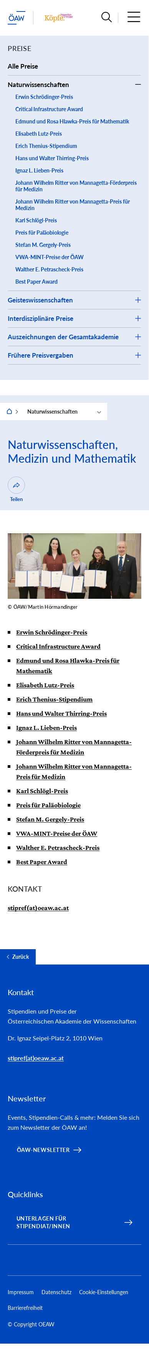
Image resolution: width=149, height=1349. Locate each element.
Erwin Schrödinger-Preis (44, 97)
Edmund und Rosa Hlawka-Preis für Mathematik (72, 121)
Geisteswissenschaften (40, 300)
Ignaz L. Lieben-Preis (39, 170)
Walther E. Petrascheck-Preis (49, 269)
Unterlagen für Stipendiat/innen (43, 1222)
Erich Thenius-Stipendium (46, 146)
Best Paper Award (36, 281)
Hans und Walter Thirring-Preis (52, 158)
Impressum (21, 1292)
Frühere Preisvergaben (40, 355)
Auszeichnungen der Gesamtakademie (63, 337)
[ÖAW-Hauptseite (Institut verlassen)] (16, 18)
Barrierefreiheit (25, 1308)
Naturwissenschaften (38, 85)
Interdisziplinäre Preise (40, 318)
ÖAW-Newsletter (43, 1150)
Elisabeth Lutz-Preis (38, 133)
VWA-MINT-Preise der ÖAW (49, 257)
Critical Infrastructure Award (49, 109)
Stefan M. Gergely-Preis (43, 245)
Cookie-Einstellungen (103, 1292)
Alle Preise (23, 66)
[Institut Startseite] (58, 18)
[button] (106, 18)
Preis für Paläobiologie (41, 232)
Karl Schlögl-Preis (36, 220)
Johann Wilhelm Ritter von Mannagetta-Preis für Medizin (72, 204)
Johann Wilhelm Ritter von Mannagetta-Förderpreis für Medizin (76, 185)
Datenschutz (56, 1292)
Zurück (20, 957)
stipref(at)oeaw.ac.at (38, 908)
